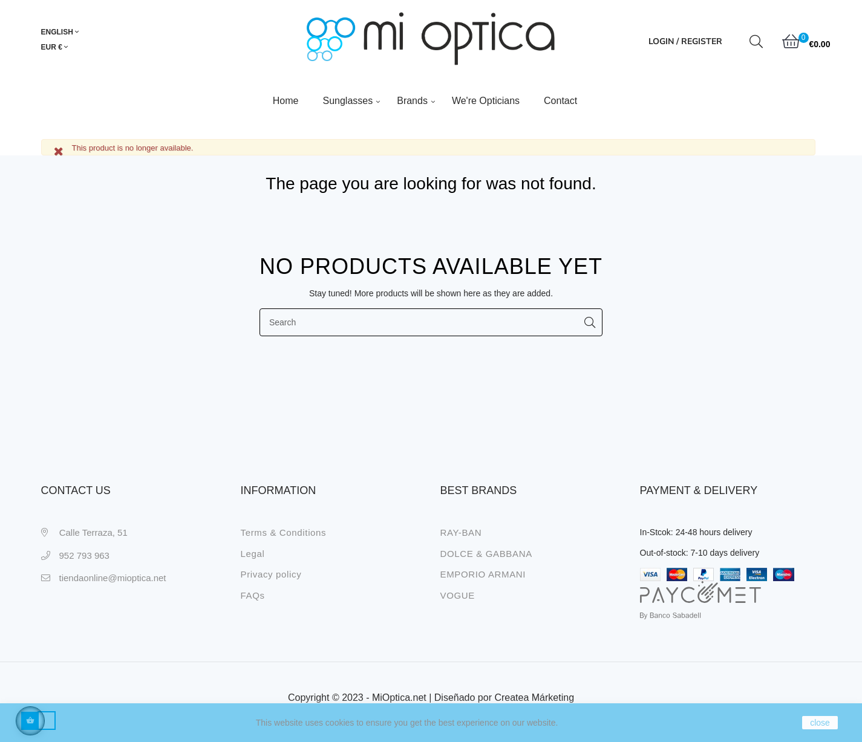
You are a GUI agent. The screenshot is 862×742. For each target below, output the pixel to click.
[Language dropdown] (65, 32)
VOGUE (457, 593)
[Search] (431, 320)
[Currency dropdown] (54, 47)
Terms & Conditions (284, 531)
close (820, 722)
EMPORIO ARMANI (483, 572)
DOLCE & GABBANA (486, 551)
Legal (253, 551)
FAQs (253, 593)
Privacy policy (271, 572)
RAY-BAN (461, 531)
